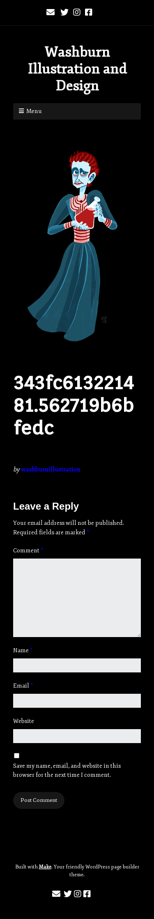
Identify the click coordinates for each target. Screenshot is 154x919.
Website (23, 721)
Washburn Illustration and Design (77, 69)
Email (23, 685)
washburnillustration (50, 469)
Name (22, 650)
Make (45, 867)
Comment (28, 550)
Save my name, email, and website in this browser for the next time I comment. (67, 770)
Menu (34, 111)
